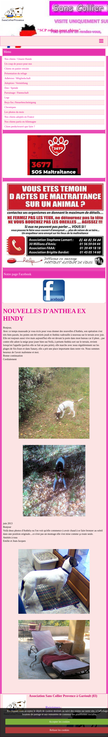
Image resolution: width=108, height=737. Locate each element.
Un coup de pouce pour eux (18, 64)
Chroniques (10, 107)
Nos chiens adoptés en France (19, 117)
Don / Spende (11, 88)
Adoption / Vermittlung (16, 83)
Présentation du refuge (15, 73)
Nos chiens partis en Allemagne (20, 121)
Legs (6, 97)
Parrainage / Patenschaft (16, 92)
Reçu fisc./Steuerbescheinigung (20, 102)
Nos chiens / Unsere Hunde (18, 59)
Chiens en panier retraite (16, 68)
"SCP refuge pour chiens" (59, 30)
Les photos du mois (14, 112)
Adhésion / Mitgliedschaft (17, 78)
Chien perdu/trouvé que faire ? (19, 126)
